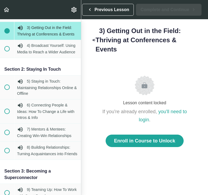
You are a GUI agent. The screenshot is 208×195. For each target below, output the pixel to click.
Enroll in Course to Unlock (144, 141)
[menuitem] (74, 9)
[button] (7, 9)
